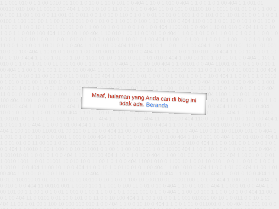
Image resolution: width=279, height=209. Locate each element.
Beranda (157, 105)
